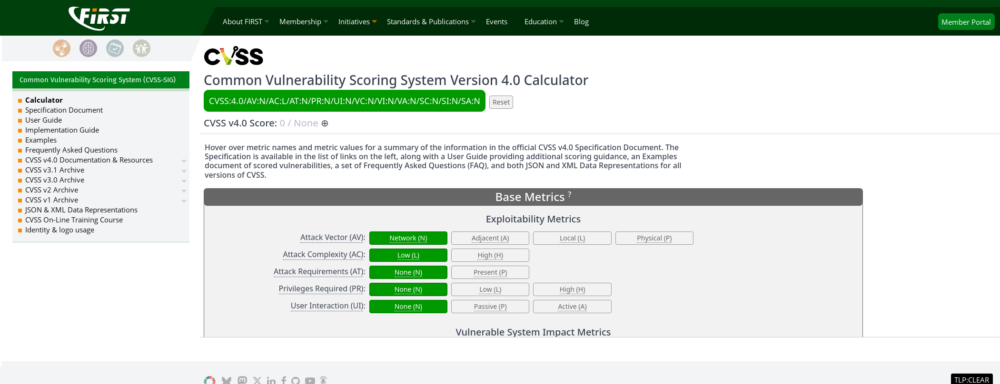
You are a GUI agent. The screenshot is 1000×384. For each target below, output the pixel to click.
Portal (966, 22)
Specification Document (64, 110)
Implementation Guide (62, 129)
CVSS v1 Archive (51, 199)
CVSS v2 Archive (51, 189)
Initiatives (354, 21)
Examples (41, 139)
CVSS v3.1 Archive (54, 169)
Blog (581, 21)
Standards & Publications (428, 21)
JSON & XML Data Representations (81, 209)
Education (541, 21)
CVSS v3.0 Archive (54, 179)
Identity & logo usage (59, 229)
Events (496, 21)
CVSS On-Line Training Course (74, 219)
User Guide (43, 120)
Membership (300, 21)
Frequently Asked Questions (71, 149)
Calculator (44, 100)
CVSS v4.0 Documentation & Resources (89, 159)
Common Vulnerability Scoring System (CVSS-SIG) (98, 80)
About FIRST (242, 21)
